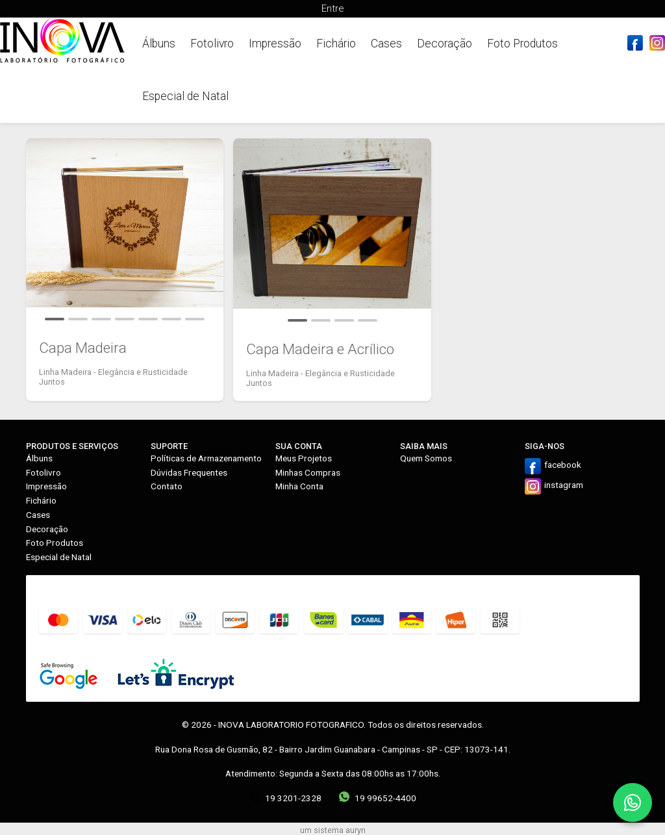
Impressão (275, 43)
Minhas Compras (307, 472)
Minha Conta (299, 486)
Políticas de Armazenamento (206, 458)
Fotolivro (212, 43)
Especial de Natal (185, 96)
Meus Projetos (303, 458)
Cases (386, 43)
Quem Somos (426, 458)
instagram (563, 485)
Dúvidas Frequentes (189, 472)
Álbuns (158, 43)
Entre (332, 8)
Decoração (444, 43)
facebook (562, 464)
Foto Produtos (522, 43)
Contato (166, 486)
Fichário (336, 43)
